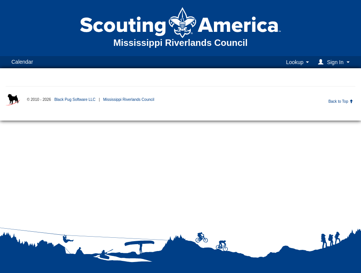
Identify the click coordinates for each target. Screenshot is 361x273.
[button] (335, 62)
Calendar (22, 62)
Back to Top (340, 101)
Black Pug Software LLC (74, 99)
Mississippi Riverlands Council (128, 99)
